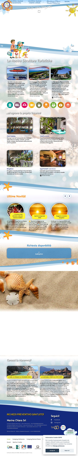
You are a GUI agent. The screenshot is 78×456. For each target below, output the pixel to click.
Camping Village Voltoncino (16, 2)
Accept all (52, 450)
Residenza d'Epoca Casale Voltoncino (53, 2)
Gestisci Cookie (17, 442)
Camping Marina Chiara (34, 439)
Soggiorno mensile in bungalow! (61, 216)
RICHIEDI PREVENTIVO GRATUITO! (25, 414)
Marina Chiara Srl (12, 452)
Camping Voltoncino (18, 439)
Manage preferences (59, 446)
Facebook (55, 420)
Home (8, 439)
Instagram (55, 422)
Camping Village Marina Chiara (34, 2)
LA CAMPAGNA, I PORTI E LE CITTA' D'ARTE (52, 377)
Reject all (67, 450)
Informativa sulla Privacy (26, 452)
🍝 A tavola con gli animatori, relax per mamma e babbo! (17, 216)
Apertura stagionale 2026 (39, 216)
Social (67, 2)
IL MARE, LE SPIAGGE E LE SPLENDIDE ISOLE (19, 377)
